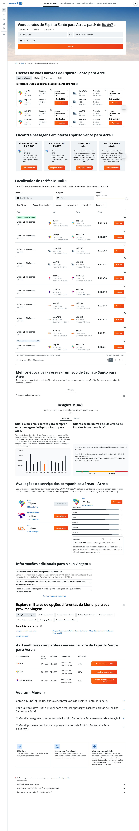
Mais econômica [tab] (27, 78)
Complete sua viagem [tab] (29, 593)
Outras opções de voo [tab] (68, 593)
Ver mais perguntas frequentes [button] (56, 574)
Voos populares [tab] (49, 598)
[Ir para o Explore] (4, 28)
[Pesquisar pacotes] (4, 24)
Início (19, 63)
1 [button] (113, 338)
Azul (31, 478)
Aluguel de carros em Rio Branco (104, 609)
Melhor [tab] (40, 78)
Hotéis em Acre (25, 614)
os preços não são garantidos (64, 756)
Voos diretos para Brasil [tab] (29, 598)
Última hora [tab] (51, 78)
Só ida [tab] (63, 78)
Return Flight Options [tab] (89, 593)
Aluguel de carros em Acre (29, 609)
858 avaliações (35, 485)
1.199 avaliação (35, 510)
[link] (31, 168)
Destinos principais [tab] (48, 593)
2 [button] (117, 338)
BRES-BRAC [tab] (68, 396)
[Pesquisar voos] (4, 10)
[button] (3, 3)
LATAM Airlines (35, 491)
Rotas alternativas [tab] (108, 593)
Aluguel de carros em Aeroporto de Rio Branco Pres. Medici (72, 610)
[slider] (129, 198)
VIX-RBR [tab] (73, 368)
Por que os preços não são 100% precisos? (74, 770)
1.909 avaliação (35, 497)
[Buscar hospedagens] (4, 14)
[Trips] (4, 34)
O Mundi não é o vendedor (74, 762)
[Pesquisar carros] (4, 19)
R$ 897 (110, 24)
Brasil (25, 63)
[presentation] (118, 25)
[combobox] (26, 29)
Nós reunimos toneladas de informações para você (74, 766)
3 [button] (122, 338)
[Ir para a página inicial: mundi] (15, 3)
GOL (31, 503)
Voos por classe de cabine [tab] (68, 598)
